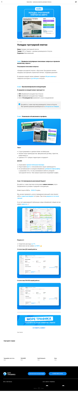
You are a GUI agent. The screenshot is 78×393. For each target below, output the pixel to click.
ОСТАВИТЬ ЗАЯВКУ (39, 329)
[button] (37, 375)
